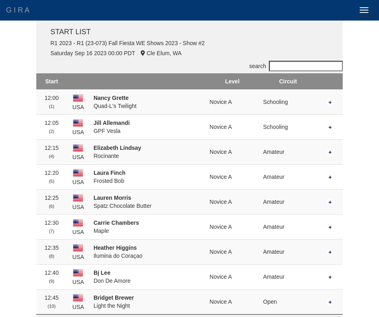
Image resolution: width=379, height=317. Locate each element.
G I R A (17, 10)
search (296, 66)
